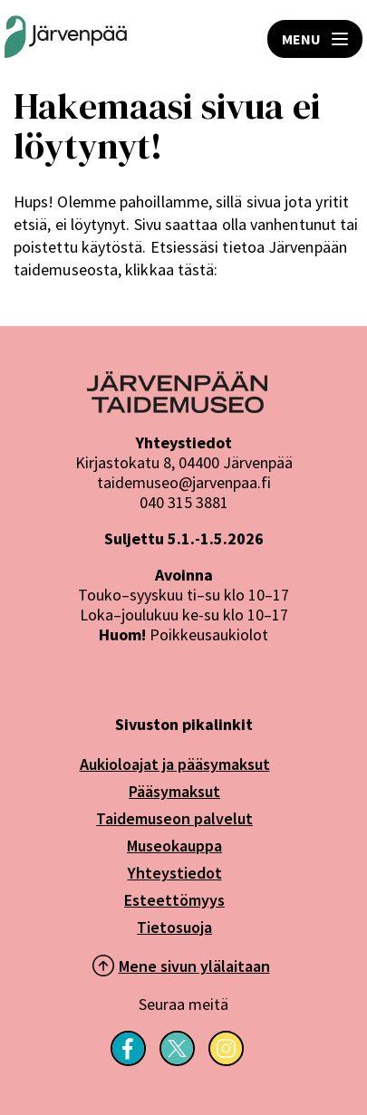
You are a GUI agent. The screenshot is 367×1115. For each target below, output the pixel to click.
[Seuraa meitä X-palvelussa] (177, 1061)
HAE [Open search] (197, 39)
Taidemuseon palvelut (174, 818)
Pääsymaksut (174, 791)
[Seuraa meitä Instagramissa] (226, 1061)
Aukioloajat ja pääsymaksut (175, 764)
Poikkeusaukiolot (209, 634)
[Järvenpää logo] (177, 408)
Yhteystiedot (175, 872)
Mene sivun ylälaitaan (194, 966)
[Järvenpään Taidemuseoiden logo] (66, 38)
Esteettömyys (174, 899)
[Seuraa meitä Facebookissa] (128, 1061)
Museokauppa (174, 845)
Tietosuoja (174, 927)
